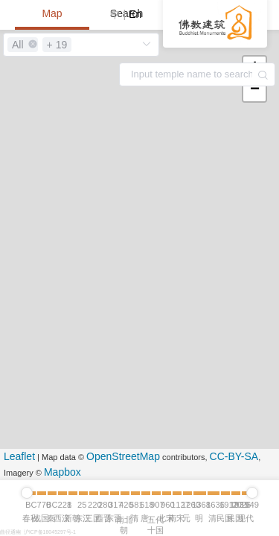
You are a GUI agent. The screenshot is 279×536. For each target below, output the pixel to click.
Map (52, 13)
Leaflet (19, 456)
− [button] (255, 90)
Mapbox (62, 472)
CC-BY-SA (234, 456)
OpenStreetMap (123, 456)
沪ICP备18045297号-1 (50, 532)
